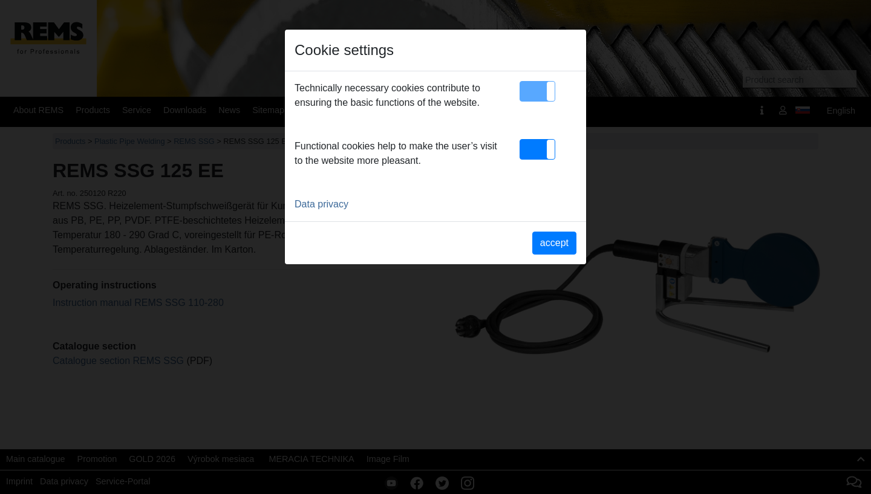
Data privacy (321, 204)
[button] (537, 91)
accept (554, 243)
